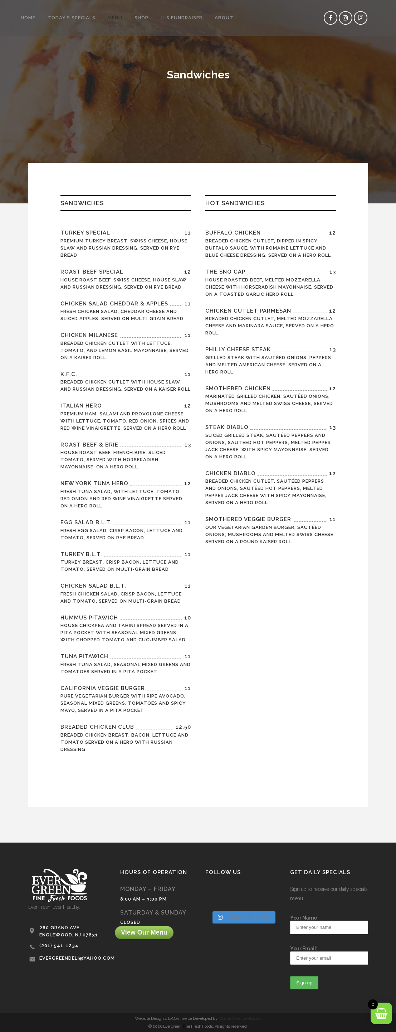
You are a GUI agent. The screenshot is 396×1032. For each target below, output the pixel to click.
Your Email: (329, 955)
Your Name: (329, 924)
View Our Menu (144, 932)
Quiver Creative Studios (240, 1018)
